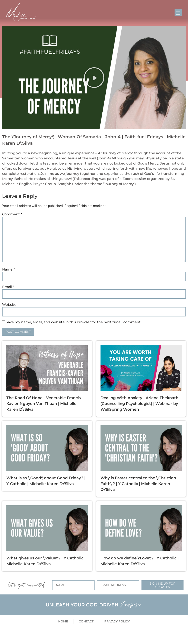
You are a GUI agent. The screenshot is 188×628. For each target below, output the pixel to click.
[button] (178, 12)
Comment (12, 214)
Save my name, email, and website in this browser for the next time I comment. (73, 322)
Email (8, 287)
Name (8, 269)
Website (9, 304)
